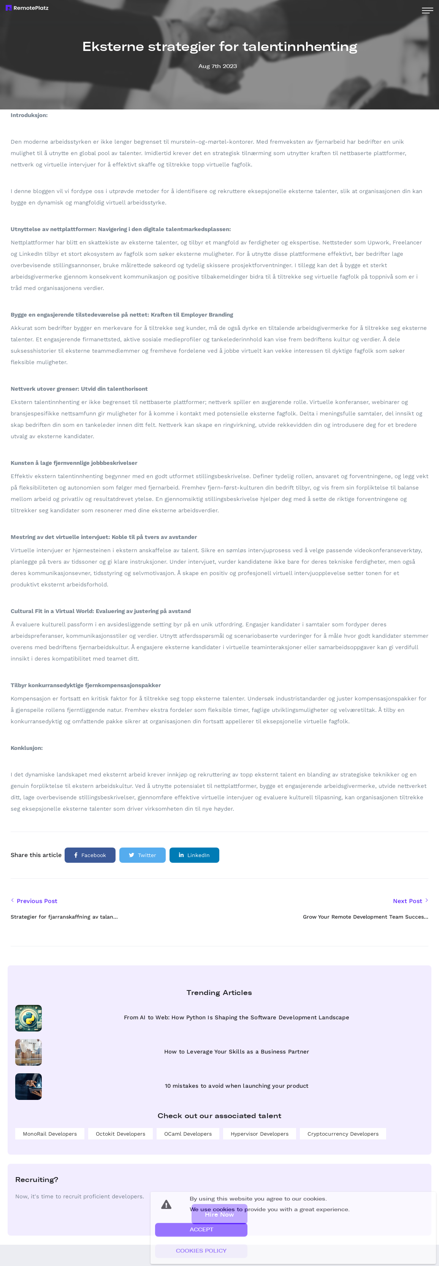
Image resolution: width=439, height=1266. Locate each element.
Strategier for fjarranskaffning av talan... (64, 917)
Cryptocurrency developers (343, 1134)
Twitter (142, 855)
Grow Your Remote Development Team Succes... (365, 917)
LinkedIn (194, 855)
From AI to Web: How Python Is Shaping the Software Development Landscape (236, 1017)
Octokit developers (120, 1134)
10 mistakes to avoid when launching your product (237, 1085)
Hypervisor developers (259, 1134)
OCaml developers (188, 1134)
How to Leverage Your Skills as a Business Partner (236, 1051)
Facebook (90, 855)
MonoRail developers (50, 1134)
